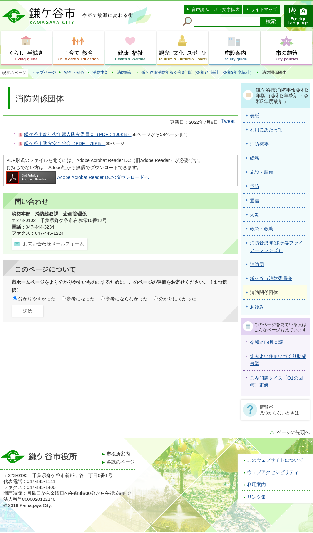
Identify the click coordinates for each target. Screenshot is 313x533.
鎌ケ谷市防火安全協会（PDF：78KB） (64, 143)
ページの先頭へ (293, 432)
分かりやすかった (37, 298)
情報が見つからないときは (279, 410)
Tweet (228, 121)
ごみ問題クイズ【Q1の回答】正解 (276, 381)
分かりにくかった (177, 298)
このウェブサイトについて (275, 460)
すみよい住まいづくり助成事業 (278, 360)
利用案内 (256, 484)
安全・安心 (74, 72)
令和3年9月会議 (266, 342)
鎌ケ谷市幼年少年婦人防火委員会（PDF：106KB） (78, 134)
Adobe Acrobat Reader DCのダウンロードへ (77, 177)
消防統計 (125, 72)
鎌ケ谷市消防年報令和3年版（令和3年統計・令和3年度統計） (197, 72)
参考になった (81, 298)
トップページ (44, 72)
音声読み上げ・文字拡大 (215, 9)
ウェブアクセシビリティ (273, 472)
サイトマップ (264, 9)
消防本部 (100, 72)
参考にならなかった (127, 298)
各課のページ (121, 462)
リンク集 (256, 497)
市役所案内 (118, 453)
